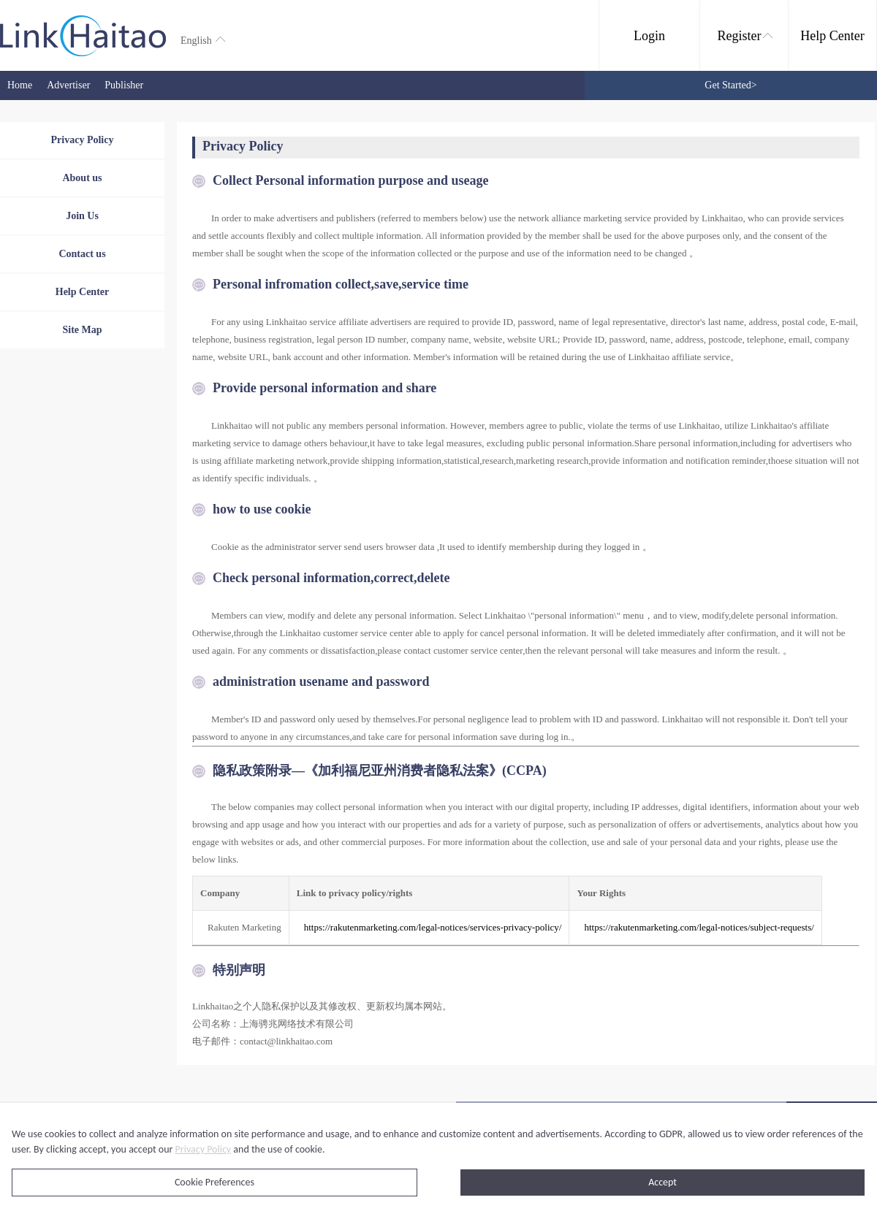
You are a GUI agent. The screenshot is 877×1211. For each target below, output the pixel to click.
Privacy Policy (203, 1149)
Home (19, 85)
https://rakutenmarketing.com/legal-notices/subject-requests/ (698, 927)
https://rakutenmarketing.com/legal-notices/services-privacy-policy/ (433, 927)
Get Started (730, 85)
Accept (662, 1182)
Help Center (832, 35)
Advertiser (68, 85)
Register (745, 35)
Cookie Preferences (214, 1182)
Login (649, 35)
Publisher (124, 85)
